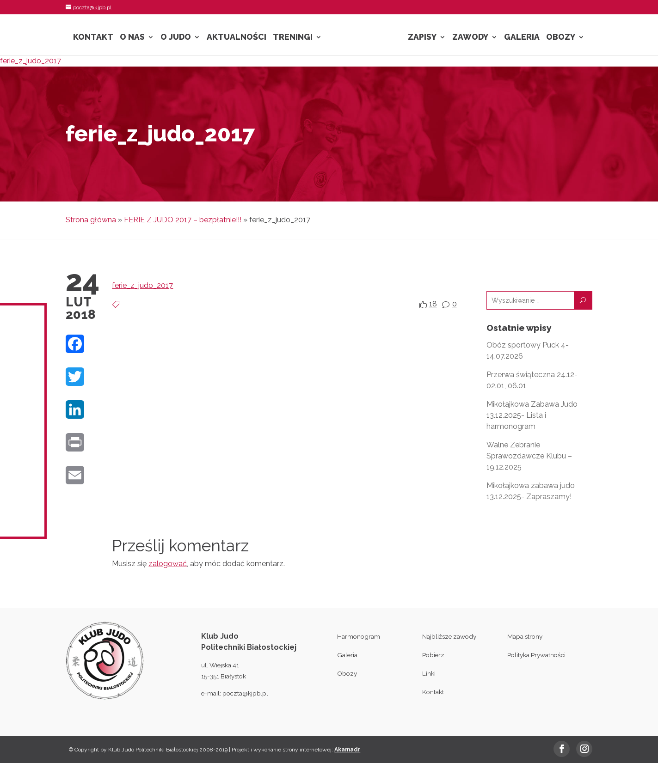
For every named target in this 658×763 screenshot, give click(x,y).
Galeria (522, 38)
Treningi (293, 38)
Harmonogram (358, 636)
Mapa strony (524, 636)
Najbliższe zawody (449, 636)
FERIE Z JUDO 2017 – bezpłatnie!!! (182, 219)
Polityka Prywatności (536, 655)
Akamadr (347, 749)
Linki (429, 673)
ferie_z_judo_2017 (30, 60)
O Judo (175, 38)
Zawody (470, 38)
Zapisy (422, 38)
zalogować (167, 563)
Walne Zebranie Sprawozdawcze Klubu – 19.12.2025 (529, 455)
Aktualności (236, 38)
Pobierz (433, 655)
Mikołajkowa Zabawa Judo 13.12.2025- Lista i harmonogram (532, 415)
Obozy (560, 38)
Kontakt (93, 38)
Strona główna (91, 219)
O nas (132, 38)
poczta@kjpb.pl (245, 693)
